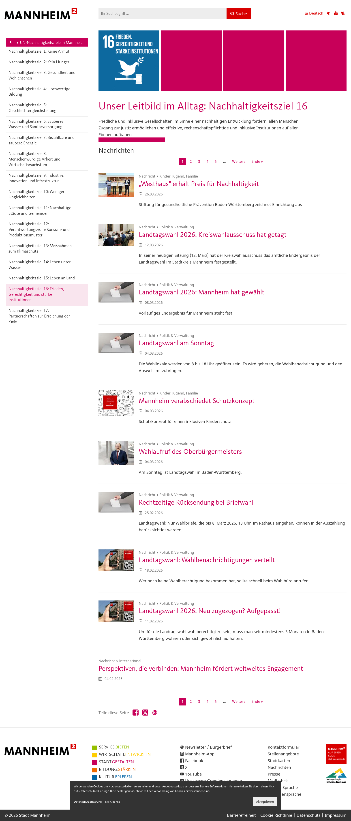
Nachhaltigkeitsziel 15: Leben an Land (42, 278)
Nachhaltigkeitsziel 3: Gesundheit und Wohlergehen (42, 76)
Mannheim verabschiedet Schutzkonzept (197, 401)
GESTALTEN (116, 762)
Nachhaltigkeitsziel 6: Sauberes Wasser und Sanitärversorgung (36, 124)
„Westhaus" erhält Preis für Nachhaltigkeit (199, 184)
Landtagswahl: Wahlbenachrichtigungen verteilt (207, 560)
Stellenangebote (283, 754)
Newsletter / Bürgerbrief (208, 747)
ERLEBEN (115, 777)
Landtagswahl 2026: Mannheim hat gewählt (201, 292)
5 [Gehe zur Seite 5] (217, 161)
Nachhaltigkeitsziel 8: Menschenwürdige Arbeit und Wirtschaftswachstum (34, 159)
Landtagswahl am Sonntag (176, 343)
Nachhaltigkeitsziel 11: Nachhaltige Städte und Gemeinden (40, 211)
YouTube (193, 774)
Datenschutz (308, 815)
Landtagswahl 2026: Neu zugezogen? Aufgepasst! (210, 611)
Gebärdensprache (284, 794)
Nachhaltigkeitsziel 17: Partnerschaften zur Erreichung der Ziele (39, 316)
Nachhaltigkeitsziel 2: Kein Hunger (39, 62)
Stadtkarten (279, 760)
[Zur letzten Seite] (257, 161)
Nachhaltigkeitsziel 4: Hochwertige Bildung (39, 92)
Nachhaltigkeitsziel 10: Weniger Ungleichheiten (36, 195)
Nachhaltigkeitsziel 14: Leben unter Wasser (40, 265)
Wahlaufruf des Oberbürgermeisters (190, 451)
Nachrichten (279, 767)
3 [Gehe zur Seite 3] (200, 161)
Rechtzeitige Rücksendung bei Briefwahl (196, 502)
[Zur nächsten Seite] (238, 161)
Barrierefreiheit (241, 815)
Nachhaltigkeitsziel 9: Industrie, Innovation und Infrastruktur (36, 178)
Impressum (336, 815)
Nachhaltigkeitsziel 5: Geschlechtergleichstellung (32, 108)
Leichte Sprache (283, 787)
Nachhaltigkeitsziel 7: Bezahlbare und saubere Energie (42, 141)
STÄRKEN (117, 769)
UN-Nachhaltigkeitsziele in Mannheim (49, 43)
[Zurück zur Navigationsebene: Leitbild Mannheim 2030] (10, 42)
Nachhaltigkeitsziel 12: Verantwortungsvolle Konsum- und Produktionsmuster (39, 229)
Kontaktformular (283, 747)
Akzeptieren (265, 802)
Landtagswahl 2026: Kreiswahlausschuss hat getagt (213, 235)
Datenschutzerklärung (88, 802)
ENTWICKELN (125, 754)
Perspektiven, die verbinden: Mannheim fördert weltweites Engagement (200, 668)
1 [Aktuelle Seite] (184, 162)
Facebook (194, 760)
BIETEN (114, 747)
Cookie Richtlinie (276, 815)
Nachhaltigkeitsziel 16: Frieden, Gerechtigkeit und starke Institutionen (36, 294)
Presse (274, 774)
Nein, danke (112, 802)
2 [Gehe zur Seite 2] (192, 161)
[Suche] (239, 13)
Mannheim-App (199, 754)
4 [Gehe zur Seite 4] (208, 161)
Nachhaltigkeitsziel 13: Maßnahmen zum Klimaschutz (40, 249)
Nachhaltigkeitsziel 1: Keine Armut (39, 51)
